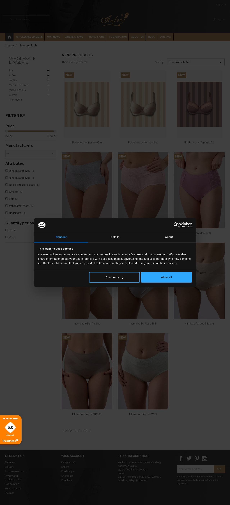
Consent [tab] (61, 236)
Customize (115, 277)
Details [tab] (115, 236)
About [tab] (169, 236)
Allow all (166, 277)
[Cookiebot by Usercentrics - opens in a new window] (176, 225)
